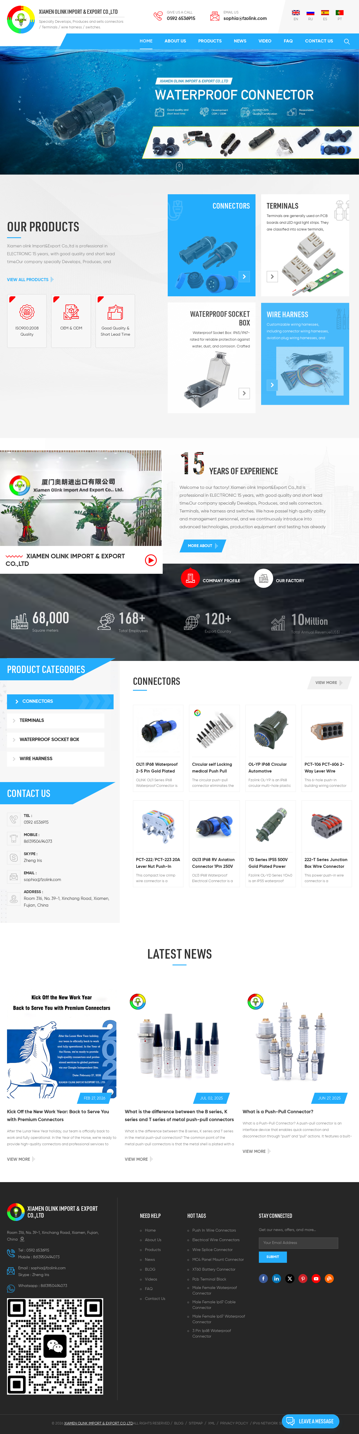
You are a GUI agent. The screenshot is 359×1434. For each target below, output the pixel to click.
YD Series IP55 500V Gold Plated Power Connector (268, 864)
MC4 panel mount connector (218, 1260)
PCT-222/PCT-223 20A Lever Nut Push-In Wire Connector (158, 864)
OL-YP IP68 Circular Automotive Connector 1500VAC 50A (268, 768)
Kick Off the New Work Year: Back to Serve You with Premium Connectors (58, 1116)
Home (146, 41)
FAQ (288, 41)
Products (210, 41)
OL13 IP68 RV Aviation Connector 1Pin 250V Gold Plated (213, 864)
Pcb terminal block (209, 1279)
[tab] (210, 578)
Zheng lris (33, 861)
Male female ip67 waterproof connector (218, 1319)
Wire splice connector (212, 1250)
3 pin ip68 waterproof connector (211, 1333)
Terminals (282, 205)
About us (175, 41)
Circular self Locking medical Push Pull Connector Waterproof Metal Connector (212, 768)
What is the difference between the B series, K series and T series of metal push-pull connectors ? (179, 1117)
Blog (178, 1423)
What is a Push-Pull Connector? (278, 1112)
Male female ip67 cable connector (214, 1305)
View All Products (28, 280)
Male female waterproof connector (214, 1290)
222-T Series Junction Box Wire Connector (326, 863)
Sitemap (196, 1423)
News (240, 41)
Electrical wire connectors (216, 1240)
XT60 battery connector (213, 1270)
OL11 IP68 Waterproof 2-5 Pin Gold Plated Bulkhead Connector (157, 768)
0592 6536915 (181, 18)
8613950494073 (38, 841)
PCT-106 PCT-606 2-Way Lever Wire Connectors (324, 768)
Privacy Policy (234, 1423)
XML (211, 1423)
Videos (151, 1279)
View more (326, 683)
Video (265, 41)
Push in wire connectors (214, 1230)
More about (200, 546)
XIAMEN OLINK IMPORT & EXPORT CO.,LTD (78, 12)
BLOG (150, 1270)
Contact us (319, 41)
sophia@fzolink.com (245, 18)
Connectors (231, 205)
